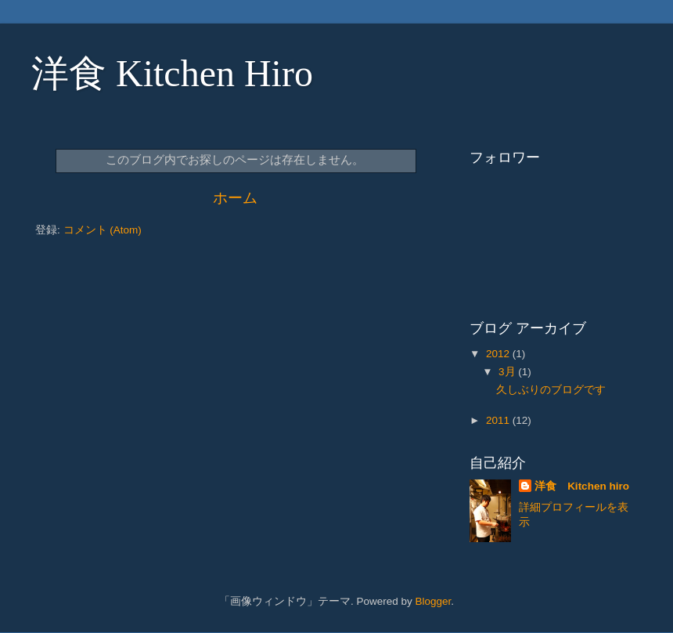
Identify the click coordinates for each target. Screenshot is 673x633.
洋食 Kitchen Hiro (172, 73)
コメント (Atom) (102, 230)
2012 (499, 354)
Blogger (433, 601)
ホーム (235, 198)
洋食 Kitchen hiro (581, 486)
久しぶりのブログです (551, 390)
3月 (508, 372)
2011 (499, 420)
